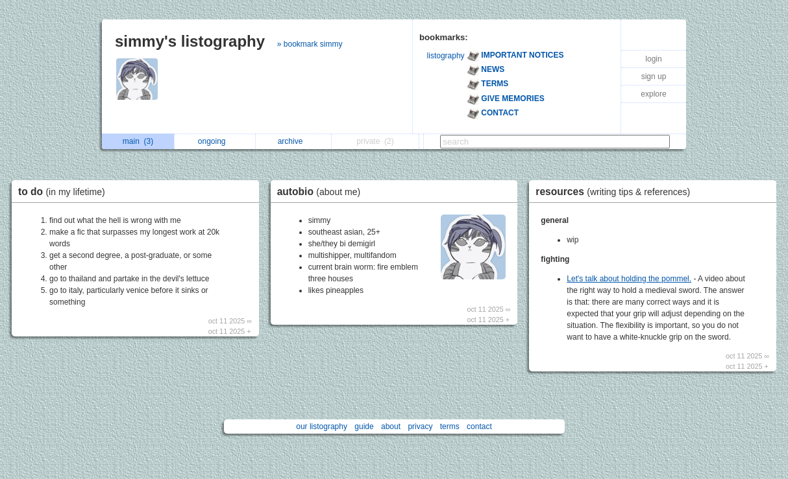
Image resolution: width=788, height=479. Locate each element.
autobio (322, 191)
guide (363, 426)
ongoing (215, 141)
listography (446, 55)
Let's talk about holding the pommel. (629, 278)
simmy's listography (190, 41)
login (653, 59)
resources (616, 191)
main (138, 141)
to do (65, 191)
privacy (420, 426)
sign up (654, 76)
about (390, 426)
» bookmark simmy (310, 44)
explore (653, 94)
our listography (321, 426)
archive (294, 141)
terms (450, 426)
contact (479, 426)
